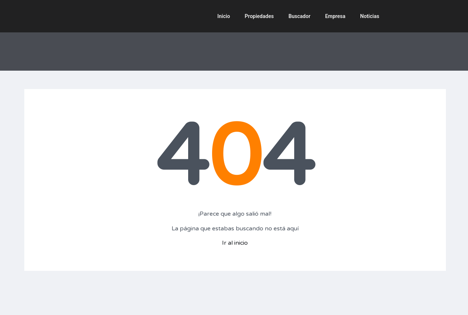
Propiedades (259, 16)
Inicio (223, 16)
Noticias (369, 16)
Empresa (335, 16)
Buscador (299, 16)
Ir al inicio (235, 243)
